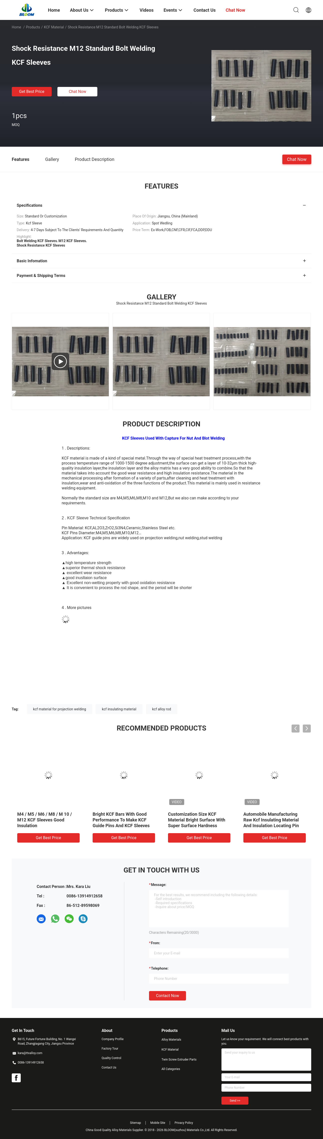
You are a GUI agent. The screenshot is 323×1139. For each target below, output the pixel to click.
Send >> (235, 1100)
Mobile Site (157, 1123)
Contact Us (109, 1067)
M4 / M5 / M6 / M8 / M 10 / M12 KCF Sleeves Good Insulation (44, 819)
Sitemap (135, 1123)
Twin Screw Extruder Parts (179, 1059)
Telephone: (159, 968)
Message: (158, 885)
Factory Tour (110, 1048)
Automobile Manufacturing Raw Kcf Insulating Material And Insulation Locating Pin (271, 819)
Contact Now (167, 995)
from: (155, 943)
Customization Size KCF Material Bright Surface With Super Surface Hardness (196, 819)
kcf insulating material (119, 709)
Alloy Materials (171, 1039)
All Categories (171, 1069)
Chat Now (77, 91)
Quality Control (111, 1058)
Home (16, 27)
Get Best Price (31, 91)
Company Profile (113, 1039)
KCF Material (54, 27)
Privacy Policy (183, 1123)
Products (33, 27)
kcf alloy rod (161, 709)
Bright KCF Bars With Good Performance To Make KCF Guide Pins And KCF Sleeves (121, 819)
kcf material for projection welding (59, 709)
